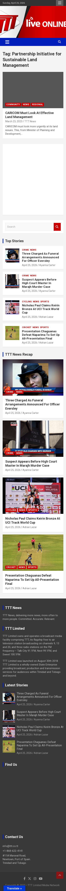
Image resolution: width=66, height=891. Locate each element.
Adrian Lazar (46, 316)
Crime (25, 250)
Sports (44, 301)
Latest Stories (16, 685)
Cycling (27, 301)
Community (13, 104)
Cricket (26, 327)
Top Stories (14, 241)
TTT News (30, 121)
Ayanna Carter (47, 265)
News (26, 104)
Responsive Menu (59, 3)
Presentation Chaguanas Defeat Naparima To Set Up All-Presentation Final (41, 334)
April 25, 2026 (29, 265)
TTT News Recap (19, 354)
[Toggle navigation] (7, 42)
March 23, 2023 (13, 121)
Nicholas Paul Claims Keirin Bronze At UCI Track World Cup (40, 309)
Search (57, 227)
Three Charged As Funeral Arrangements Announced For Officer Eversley (40, 257)
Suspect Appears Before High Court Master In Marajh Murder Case (39, 283)
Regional (37, 104)
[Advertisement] (33, 179)
